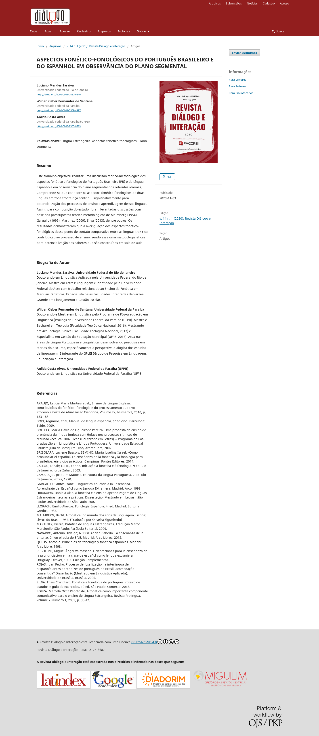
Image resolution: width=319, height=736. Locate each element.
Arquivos (104, 31)
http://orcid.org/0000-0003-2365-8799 (59, 126)
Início (40, 46)
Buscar (279, 31)
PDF (169, 177)
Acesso (65, 31)
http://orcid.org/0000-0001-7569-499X (59, 110)
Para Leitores (237, 80)
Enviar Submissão (244, 53)
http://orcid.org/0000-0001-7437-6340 (59, 94)
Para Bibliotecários (241, 93)
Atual (48, 31)
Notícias (124, 31)
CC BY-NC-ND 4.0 (155, 641)
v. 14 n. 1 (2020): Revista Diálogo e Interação (96, 46)
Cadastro (83, 31)
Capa (34, 31)
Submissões (234, 3)
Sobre (142, 31)
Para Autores (237, 86)
